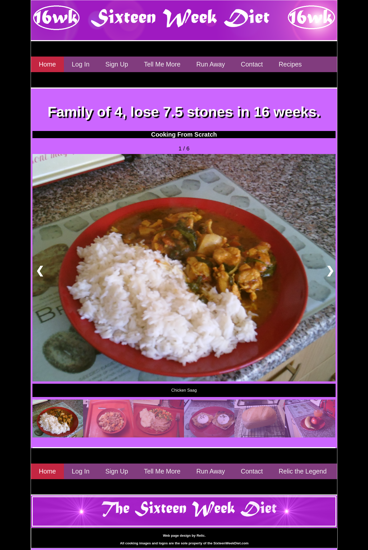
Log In (81, 64)
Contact (252, 64)
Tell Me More (162, 64)
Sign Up (116, 64)
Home (47, 64)
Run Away (210, 64)
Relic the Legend (303, 471)
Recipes (290, 64)
